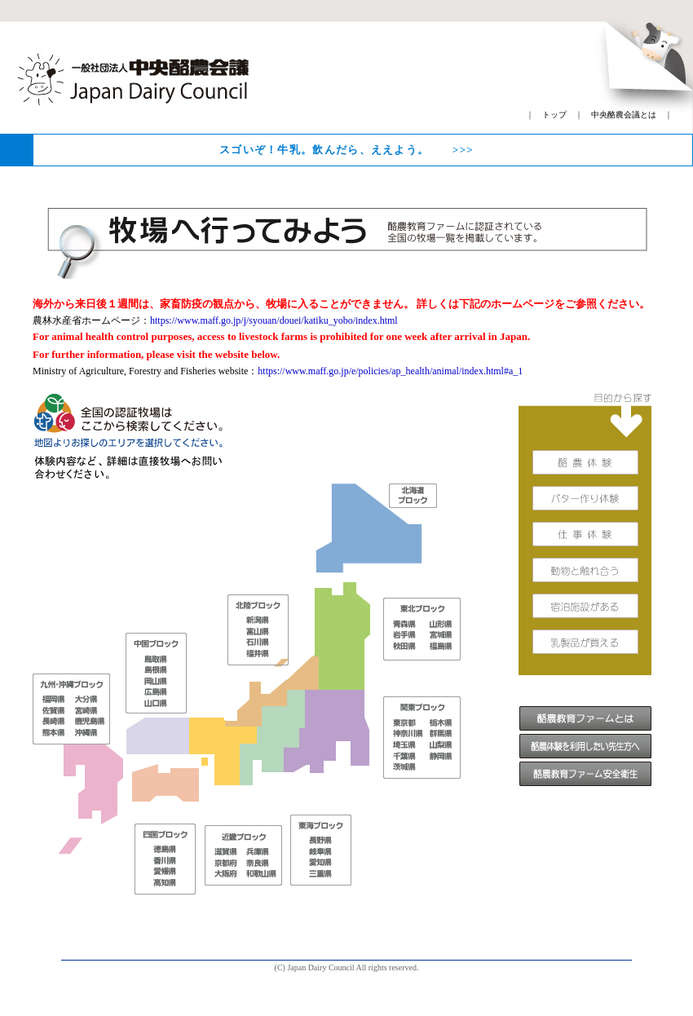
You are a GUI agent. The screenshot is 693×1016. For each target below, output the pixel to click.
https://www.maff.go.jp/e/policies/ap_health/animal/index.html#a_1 (390, 371)
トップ (554, 114)
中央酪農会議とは (623, 114)
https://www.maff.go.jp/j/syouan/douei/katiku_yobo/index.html (274, 320)
